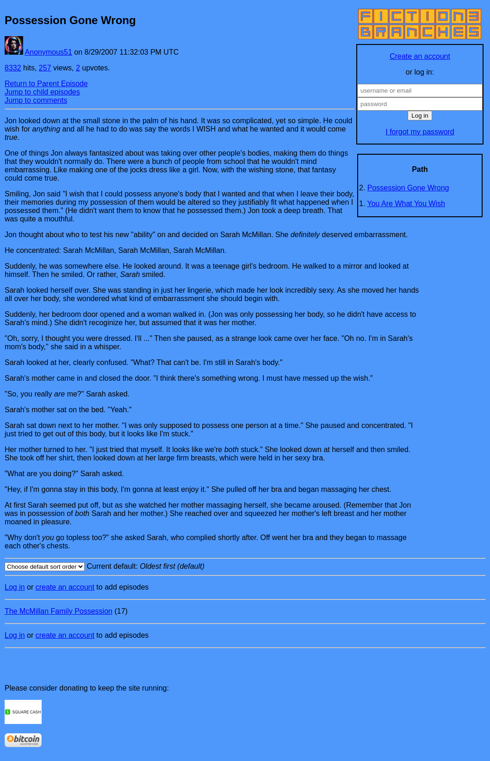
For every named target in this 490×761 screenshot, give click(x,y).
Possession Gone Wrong (408, 188)
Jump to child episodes (42, 92)
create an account (65, 587)
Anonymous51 (48, 52)
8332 (13, 68)
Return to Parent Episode (46, 84)
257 (45, 68)
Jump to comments (36, 100)
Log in (15, 587)
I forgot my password (419, 132)
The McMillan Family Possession (58, 611)
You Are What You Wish (406, 204)
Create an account (420, 56)
